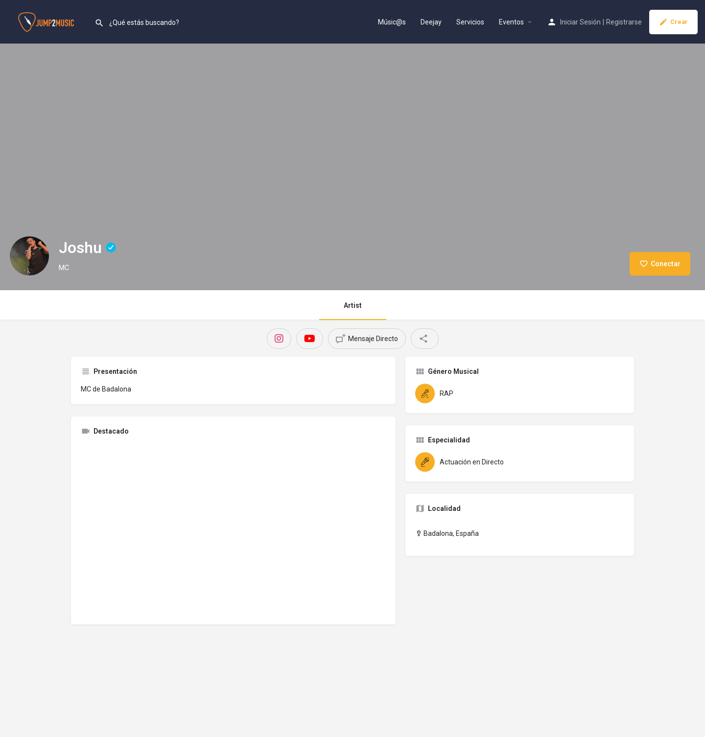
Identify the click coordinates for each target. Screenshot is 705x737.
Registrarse (624, 22)
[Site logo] (47, 21)
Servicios (470, 22)
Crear (673, 22)
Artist (353, 305)
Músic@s (392, 22)
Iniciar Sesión (580, 22)
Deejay (431, 22)
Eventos (511, 22)
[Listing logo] (29, 256)
